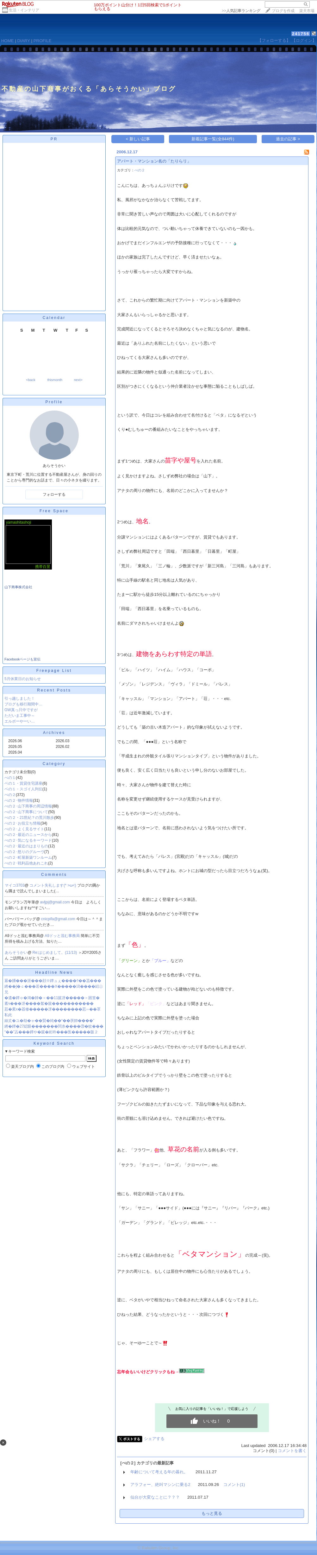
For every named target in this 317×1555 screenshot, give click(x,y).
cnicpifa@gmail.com (58, 919)
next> (78, 380)
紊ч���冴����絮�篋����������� (49, 1003)
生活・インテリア (24, 10)
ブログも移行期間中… (23, 704)
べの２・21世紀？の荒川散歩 (29, 817)
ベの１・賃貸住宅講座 (23, 783)
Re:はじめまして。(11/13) (55, 952)
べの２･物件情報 (18, 800)
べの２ (10, 795)
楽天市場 (306, 11)
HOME (7, 40)
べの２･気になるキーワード (28, 840)
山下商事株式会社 (18, 587)
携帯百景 (42, 566)
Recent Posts (54, 690)
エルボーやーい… (19, 721)
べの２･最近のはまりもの (26, 846)
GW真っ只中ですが (21, 710)
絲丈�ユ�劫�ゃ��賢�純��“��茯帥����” (49, 1020)
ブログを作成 (283, 11)
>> (241, 11)
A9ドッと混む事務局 (63, 936)
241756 (300, 33)
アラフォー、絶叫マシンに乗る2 (160, 1484)
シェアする (154, 1438)
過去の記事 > (288, 139)
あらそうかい (16, 952)
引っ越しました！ (19, 698)
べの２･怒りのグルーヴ (24, 852)
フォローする (54, 494)
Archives (54, 732)
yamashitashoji (18, 522)
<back (30, 380)
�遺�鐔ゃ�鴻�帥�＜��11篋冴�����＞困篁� (52, 998)
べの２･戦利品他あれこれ (26, 863)
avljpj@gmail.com (55, 902)
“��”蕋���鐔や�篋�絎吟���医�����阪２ (51, 1032)
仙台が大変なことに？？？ (155, 1497)
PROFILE (43, 40)
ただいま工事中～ (19, 715)
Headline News (54, 972)
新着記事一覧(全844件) (212, 139)
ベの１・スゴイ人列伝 (23, 789)
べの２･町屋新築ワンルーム (28, 857)
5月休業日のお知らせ (22, 679)
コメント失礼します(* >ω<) (53, 885)
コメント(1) (234, 1484)
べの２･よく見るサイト (24, 829)
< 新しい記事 (138, 139)
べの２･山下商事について (26, 812)
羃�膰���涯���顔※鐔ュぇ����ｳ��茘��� (52, 980)
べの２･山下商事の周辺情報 (28, 806)
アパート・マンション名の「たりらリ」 (154, 161)
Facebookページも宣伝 (22, 659)
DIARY (23, 40)
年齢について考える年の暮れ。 (159, 1471)
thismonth (54, 380)
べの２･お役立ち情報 (22, 823)
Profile (54, 402)
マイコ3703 (15, 885)
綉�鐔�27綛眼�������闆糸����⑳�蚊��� (53, 1026)
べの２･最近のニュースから (28, 834)
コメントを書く (292, 1450)
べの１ (10, 777)
